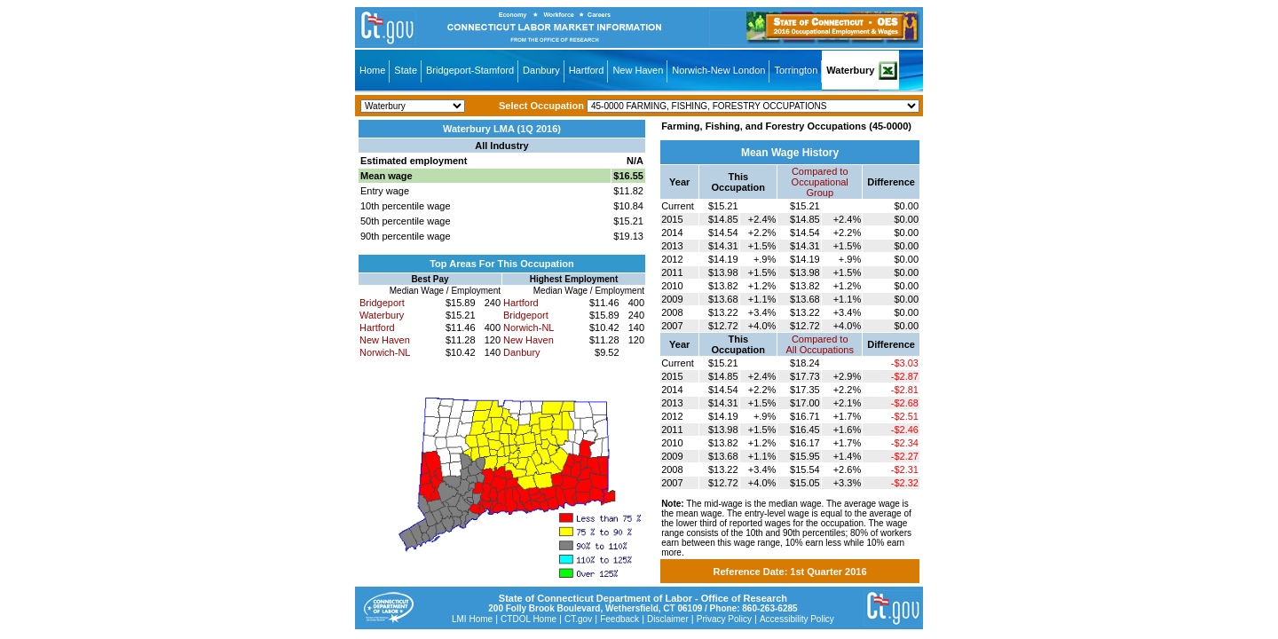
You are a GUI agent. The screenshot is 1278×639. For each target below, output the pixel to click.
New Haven (637, 70)
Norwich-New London (718, 70)
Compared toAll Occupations (820, 344)
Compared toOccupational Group (820, 182)
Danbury (541, 70)
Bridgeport (382, 302)
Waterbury (850, 70)
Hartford (586, 70)
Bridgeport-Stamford (470, 70)
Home (372, 70)
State (405, 70)
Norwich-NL (384, 352)
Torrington (795, 70)
